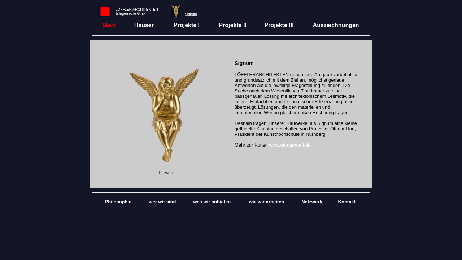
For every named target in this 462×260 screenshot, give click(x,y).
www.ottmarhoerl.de (289, 145)
